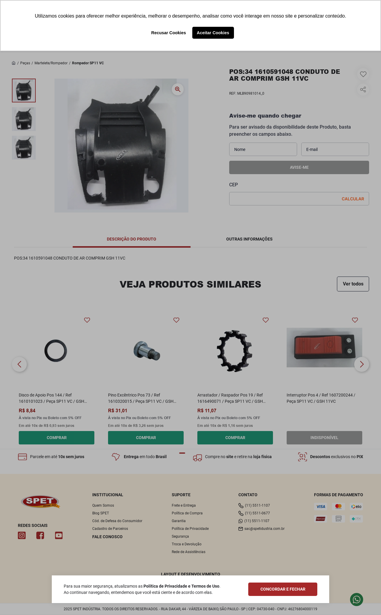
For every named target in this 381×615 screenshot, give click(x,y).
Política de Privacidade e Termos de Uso (181, 586)
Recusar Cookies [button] (168, 32)
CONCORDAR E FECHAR (282, 589)
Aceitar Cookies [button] (213, 32)
